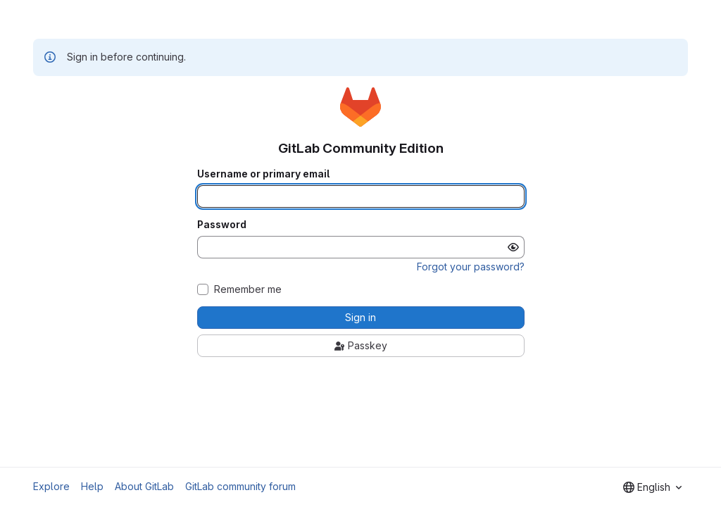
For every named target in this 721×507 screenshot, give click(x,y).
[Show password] (513, 247)
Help (92, 486)
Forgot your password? (471, 267)
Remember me (248, 289)
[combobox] (652, 487)
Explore (51, 486)
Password (221, 224)
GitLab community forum (240, 486)
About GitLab (144, 486)
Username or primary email (263, 174)
